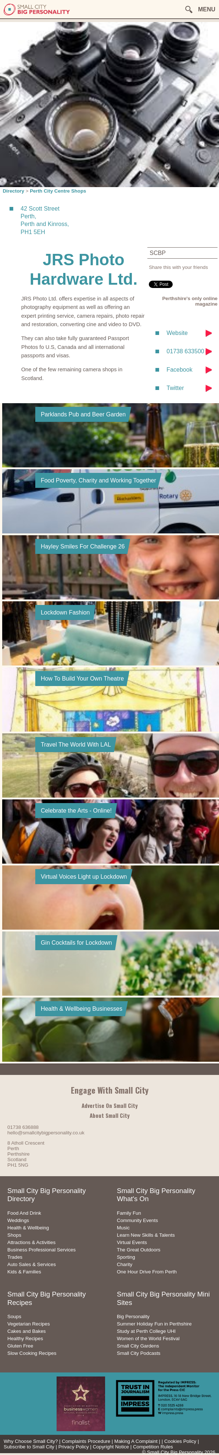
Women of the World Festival (148, 1338)
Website (177, 333)
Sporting (126, 1257)
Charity (124, 1264)
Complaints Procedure (86, 1441)
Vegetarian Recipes (28, 1324)
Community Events (137, 1220)
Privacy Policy (73, 1446)
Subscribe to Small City (29, 1446)
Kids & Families (24, 1272)
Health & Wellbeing (28, 1227)
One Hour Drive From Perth (147, 1272)
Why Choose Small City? (31, 1441)
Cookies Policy (180, 1441)
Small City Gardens (138, 1346)
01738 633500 (185, 351)
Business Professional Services (41, 1249)
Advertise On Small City (110, 1105)
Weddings (18, 1220)
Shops (14, 1235)
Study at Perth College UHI (146, 1331)
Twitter (175, 388)
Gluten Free (20, 1346)
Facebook (179, 370)
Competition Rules (153, 1446)
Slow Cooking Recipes (31, 1353)
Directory (13, 191)
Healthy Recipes (25, 1338)
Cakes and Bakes (26, 1331)
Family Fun (129, 1213)
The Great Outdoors (139, 1249)
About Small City (110, 1115)
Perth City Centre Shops (58, 191)
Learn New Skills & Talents (146, 1235)
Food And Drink (24, 1213)
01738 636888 (23, 1127)
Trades (14, 1257)
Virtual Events (132, 1242)
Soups (14, 1316)
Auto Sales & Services (31, 1264)
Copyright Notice (111, 1446)
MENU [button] (206, 9)
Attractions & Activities (31, 1242)
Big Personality (133, 1316)
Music (123, 1227)
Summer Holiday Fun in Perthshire (154, 1324)
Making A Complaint (136, 1441)
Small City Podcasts (139, 1353)
